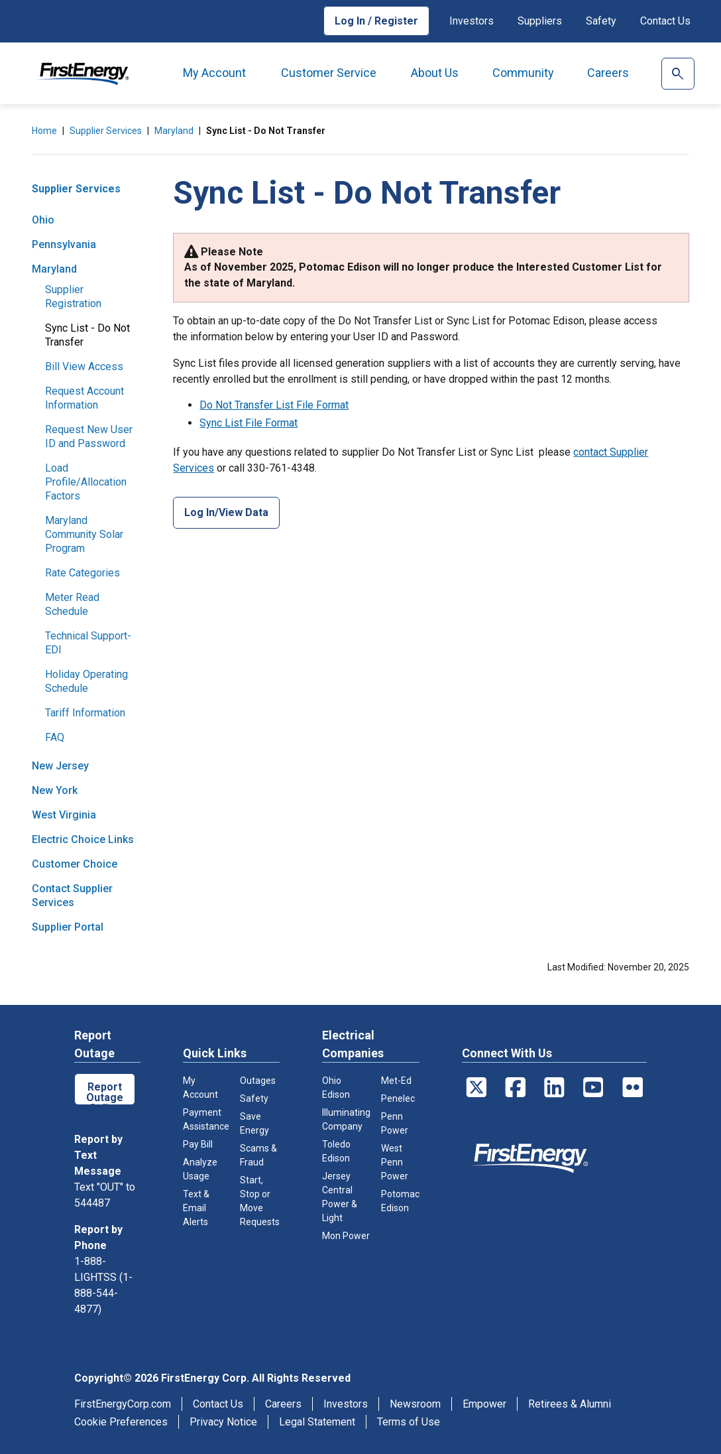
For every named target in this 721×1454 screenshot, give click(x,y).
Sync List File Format (248, 423)
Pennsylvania (64, 244)
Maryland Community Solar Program (84, 534)
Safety (601, 21)
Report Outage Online (104, 1093)
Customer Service (328, 73)
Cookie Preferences (121, 1422)
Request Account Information (84, 398)
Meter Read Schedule (72, 604)
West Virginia (64, 815)
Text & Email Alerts (196, 1208)
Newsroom (415, 1404)
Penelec (398, 1098)
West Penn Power (394, 1162)
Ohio (43, 220)
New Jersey (60, 766)
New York (55, 790)
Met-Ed (396, 1080)
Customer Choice (74, 864)
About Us (435, 73)
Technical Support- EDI (88, 642)
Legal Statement (317, 1422)
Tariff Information (85, 712)
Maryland (174, 130)
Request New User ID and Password (89, 436)
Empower (484, 1404)
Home (44, 130)
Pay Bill (198, 1144)
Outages (258, 1080)
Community (523, 73)
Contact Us (665, 21)
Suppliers (540, 21)
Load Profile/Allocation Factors (86, 482)
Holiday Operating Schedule (86, 681)
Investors (471, 21)
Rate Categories (82, 572)
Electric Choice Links (83, 839)
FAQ (54, 737)
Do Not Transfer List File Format (274, 405)
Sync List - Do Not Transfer (87, 335)
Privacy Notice (223, 1422)
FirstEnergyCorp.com (122, 1404)
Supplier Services (106, 130)
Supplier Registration (73, 296)
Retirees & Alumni (569, 1404)
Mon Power (346, 1235)
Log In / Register (376, 21)
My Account (214, 73)
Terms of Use (408, 1422)
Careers (608, 73)
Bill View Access (84, 366)
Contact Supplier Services (72, 895)
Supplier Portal (67, 927)
